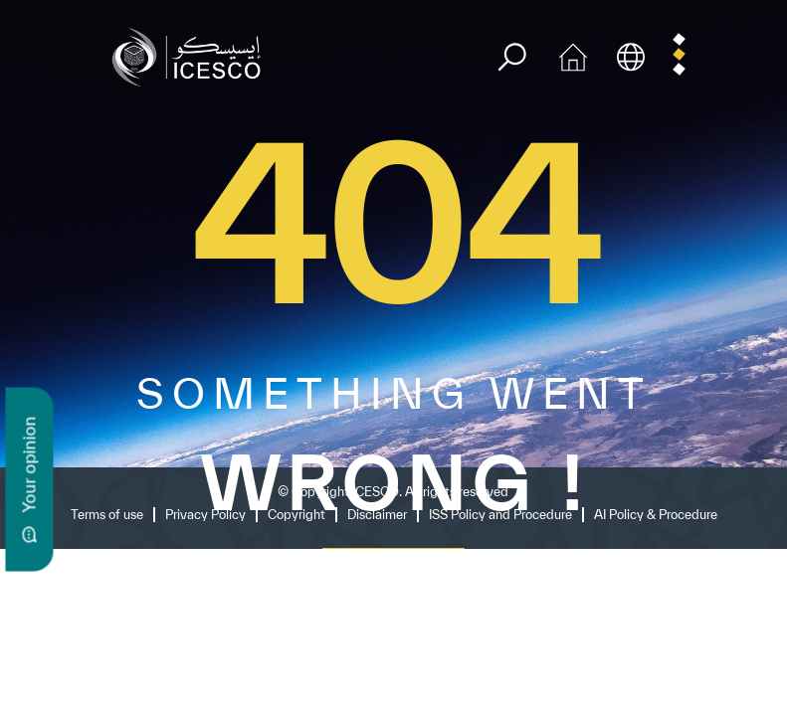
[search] (511, 57)
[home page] (191, 55)
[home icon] (573, 55)
